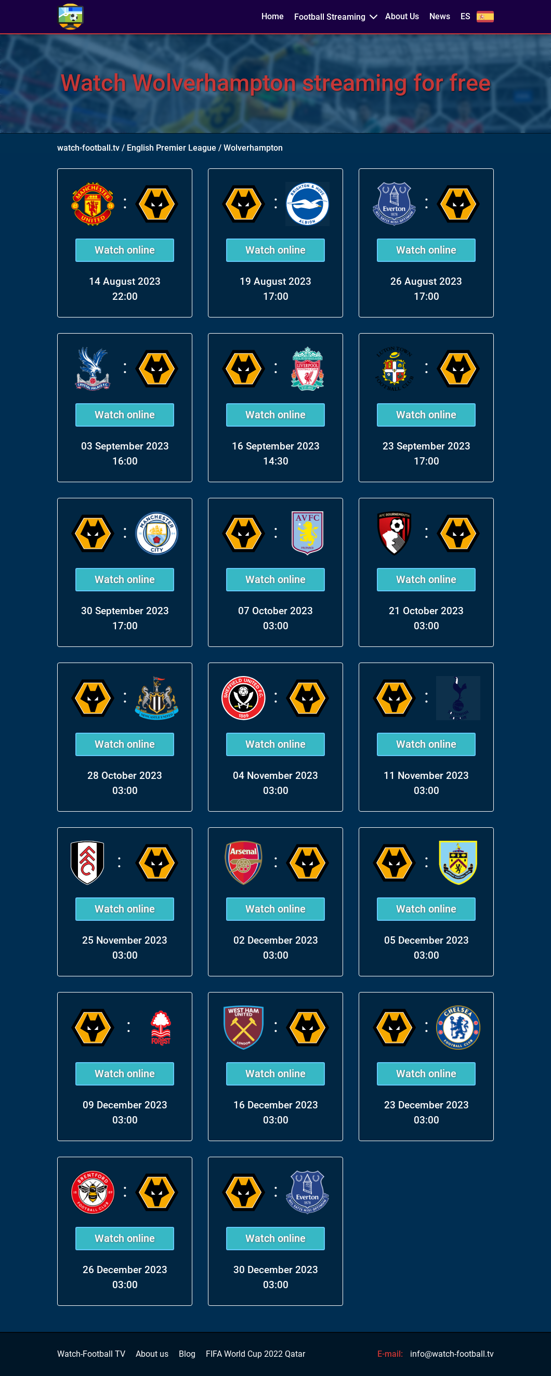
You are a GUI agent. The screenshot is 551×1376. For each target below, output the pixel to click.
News (439, 16)
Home (272, 16)
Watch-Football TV (91, 1354)
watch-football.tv (88, 148)
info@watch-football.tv (452, 1354)
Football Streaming (329, 16)
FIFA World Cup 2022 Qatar (255, 1354)
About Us (402, 16)
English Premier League (171, 148)
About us (152, 1354)
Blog (187, 1354)
